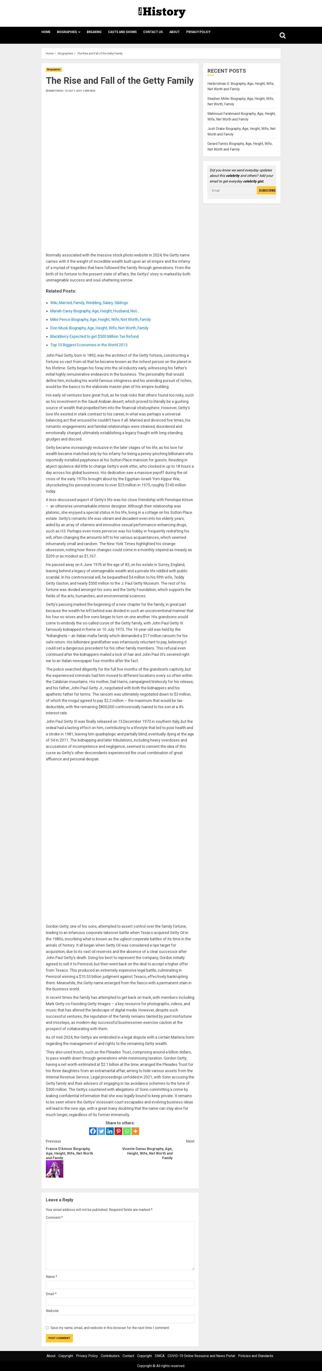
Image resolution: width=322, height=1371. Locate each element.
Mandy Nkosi (55, 91)
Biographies (67, 32)
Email (51, 1294)
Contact (128, 1356)
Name (51, 1277)
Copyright (65, 1356)
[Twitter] (101, 1131)
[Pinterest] (118, 1131)
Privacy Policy (198, 32)
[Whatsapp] (127, 1131)
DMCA (160, 1356)
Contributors (110, 1356)
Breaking (94, 32)
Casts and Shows (122, 32)
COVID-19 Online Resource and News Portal (201, 1356)
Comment (54, 1217)
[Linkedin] (110, 1131)
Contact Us (153, 32)
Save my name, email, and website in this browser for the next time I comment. (110, 1328)
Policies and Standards (255, 1356)
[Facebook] (93, 1131)
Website (52, 1311)
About (174, 32)
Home (46, 32)
